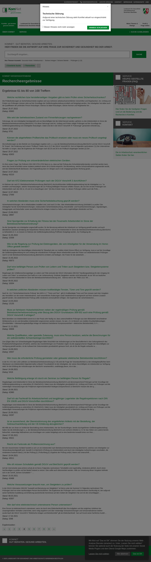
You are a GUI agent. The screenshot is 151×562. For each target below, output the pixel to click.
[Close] (107, 6)
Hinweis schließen (98, 28)
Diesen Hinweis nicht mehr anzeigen (58, 27)
